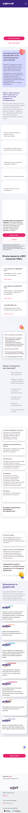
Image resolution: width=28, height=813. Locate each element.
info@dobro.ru (9, 803)
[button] (14, 43)
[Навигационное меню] (26, 3)
